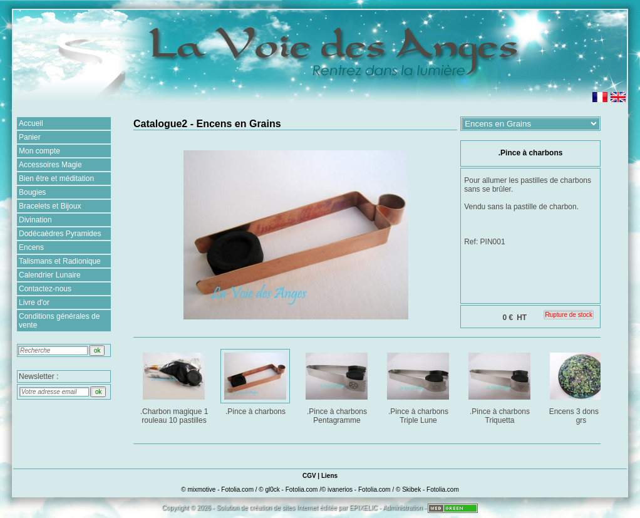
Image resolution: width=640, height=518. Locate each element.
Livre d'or (34, 302)
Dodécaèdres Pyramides (60, 233)
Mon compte (39, 151)
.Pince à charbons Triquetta (500, 386)
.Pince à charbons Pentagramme (337, 386)
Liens (329, 475)
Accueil (31, 123)
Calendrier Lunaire (50, 275)
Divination (35, 219)
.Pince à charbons (256, 382)
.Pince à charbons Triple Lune (419, 386)
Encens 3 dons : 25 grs (582, 386)
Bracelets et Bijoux (50, 206)
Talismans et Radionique (60, 261)
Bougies (32, 192)
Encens (31, 247)
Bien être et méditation (56, 178)
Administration (402, 507)
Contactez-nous (45, 288)
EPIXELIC (363, 507)
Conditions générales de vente (59, 320)
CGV (309, 475)
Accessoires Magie (50, 164)
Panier (30, 137)
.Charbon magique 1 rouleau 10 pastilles (175, 386)
